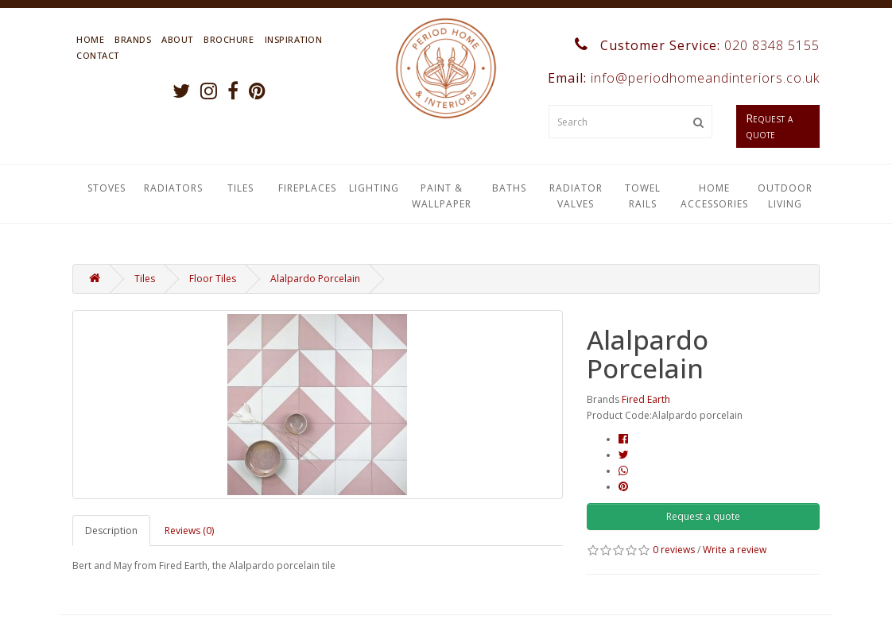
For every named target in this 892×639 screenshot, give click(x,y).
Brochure (229, 39)
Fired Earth (646, 399)
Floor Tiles (212, 278)
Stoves (106, 188)
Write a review (734, 549)
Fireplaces (307, 188)
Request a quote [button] (703, 516)
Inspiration (294, 39)
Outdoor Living (785, 196)
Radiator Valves (576, 196)
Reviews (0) (189, 530)
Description (111, 530)
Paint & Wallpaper (441, 196)
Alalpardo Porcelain (315, 278)
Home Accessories (714, 196)
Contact (97, 55)
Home (90, 39)
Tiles (240, 188)
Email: (682, 78)
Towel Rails (643, 196)
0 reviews (674, 549)
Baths (509, 188)
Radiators (173, 188)
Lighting (374, 188)
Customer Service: (697, 45)
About (177, 39)
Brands (132, 39)
